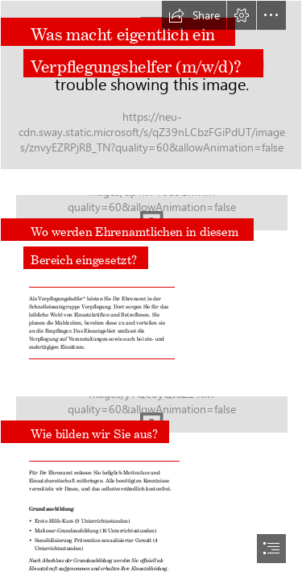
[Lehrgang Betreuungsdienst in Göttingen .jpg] (151, 222)
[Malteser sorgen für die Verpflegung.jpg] (151, 85)
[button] (194, 15)
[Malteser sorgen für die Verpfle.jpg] (151, 410)
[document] (151, 290)
